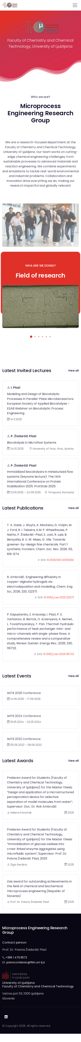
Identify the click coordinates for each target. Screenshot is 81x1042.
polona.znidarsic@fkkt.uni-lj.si (25, 962)
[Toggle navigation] (75, 5)
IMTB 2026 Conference (24, 707)
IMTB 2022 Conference (24, 753)
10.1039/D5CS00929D (60, 574)
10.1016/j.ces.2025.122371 (59, 611)
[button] (31, 337)
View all (73, 370)
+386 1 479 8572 (16, 957)
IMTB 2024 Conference (24, 730)
